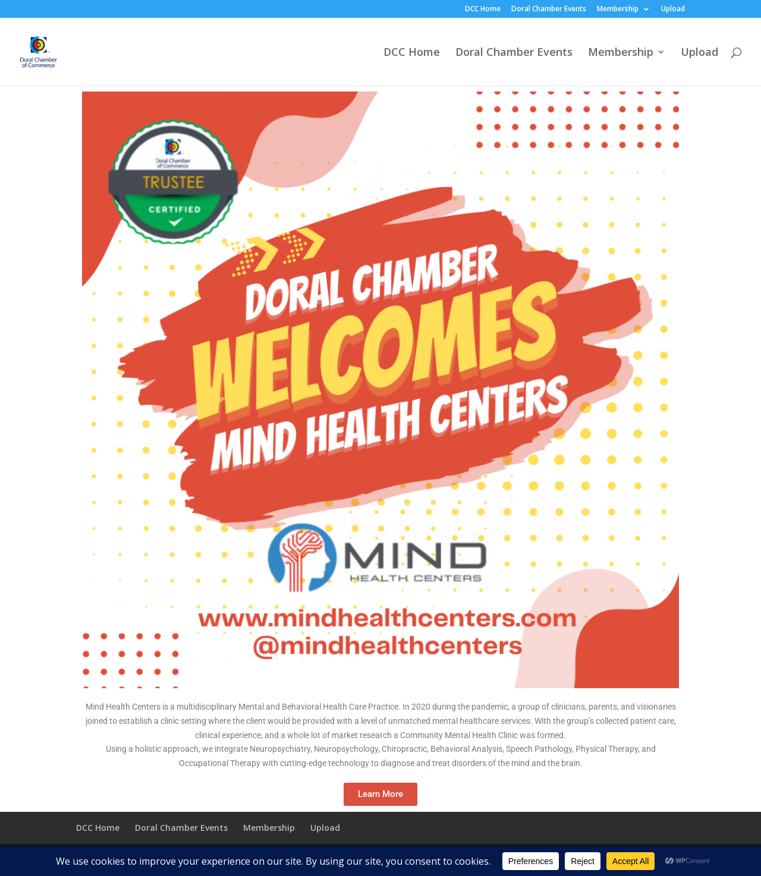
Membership (618, 9)
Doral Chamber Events (548, 9)
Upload (673, 9)
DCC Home (483, 9)
